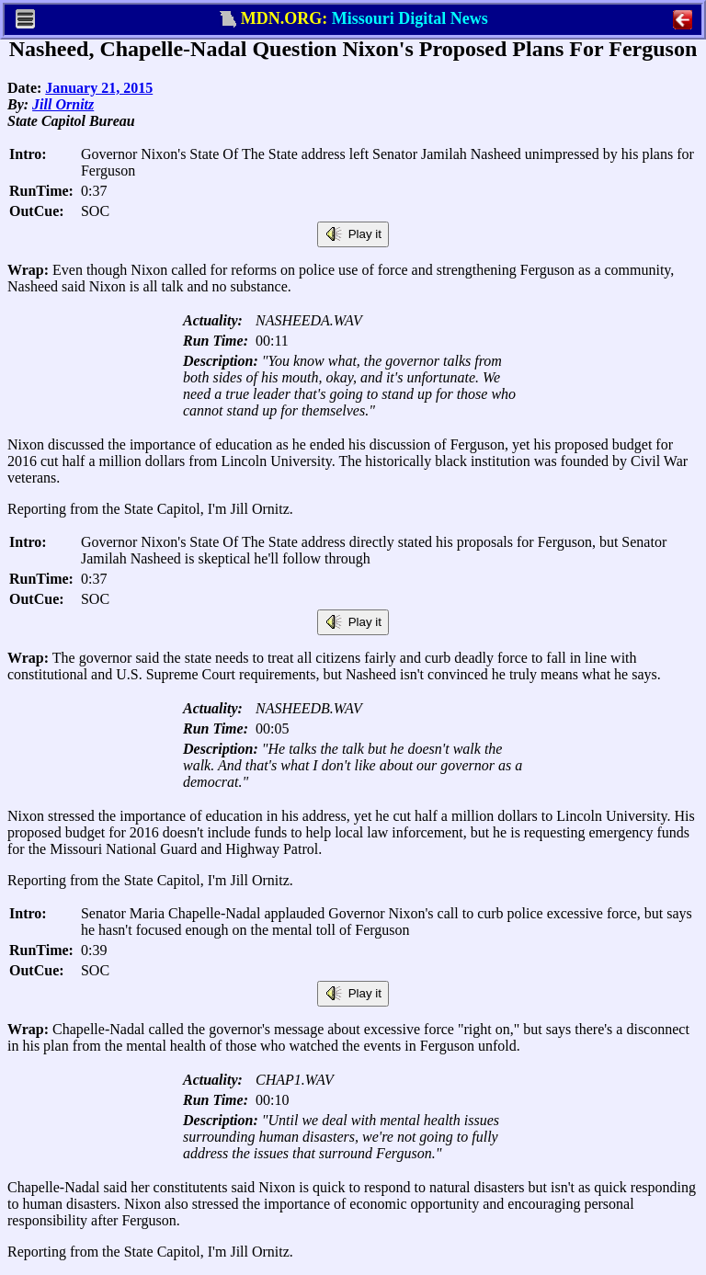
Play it (353, 234)
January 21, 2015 (99, 88)
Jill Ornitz (63, 104)
